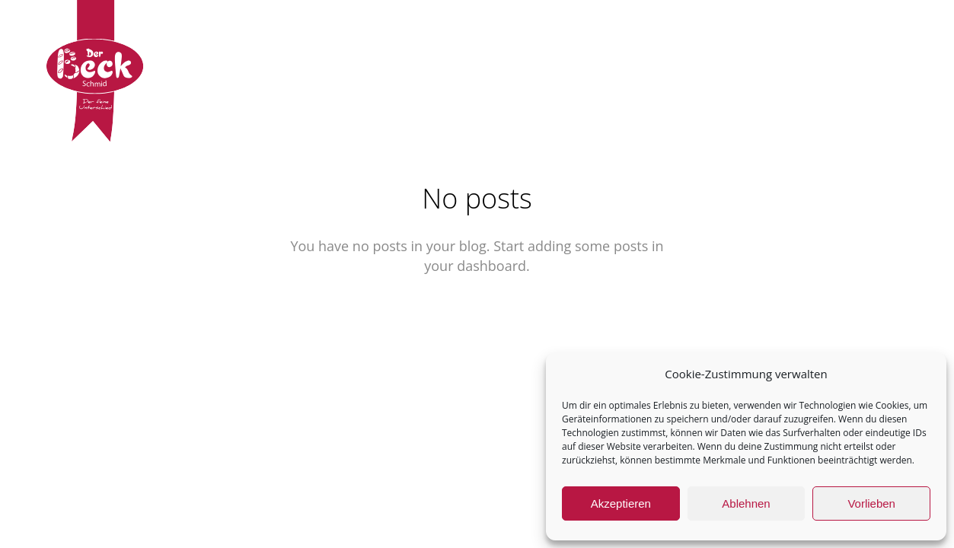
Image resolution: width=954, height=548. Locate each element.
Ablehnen (746, 503)
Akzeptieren (621, 503)
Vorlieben (871, 503)
